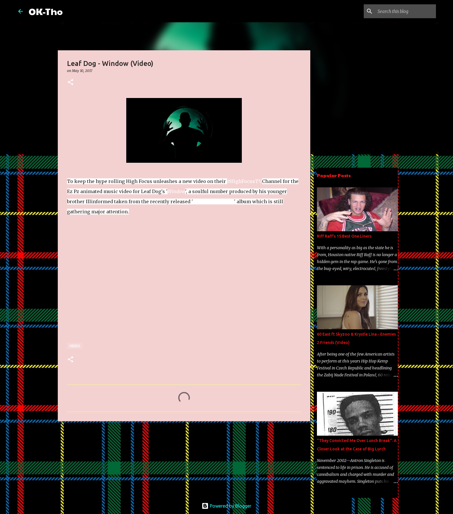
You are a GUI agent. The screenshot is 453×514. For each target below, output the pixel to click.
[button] (70, 82)
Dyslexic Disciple (213, 201)
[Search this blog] (405, 11)
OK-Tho (46, 11)
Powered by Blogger (226, 506)
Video (74, 346)
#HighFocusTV (244, 181)
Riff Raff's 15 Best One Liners (344, 236)
